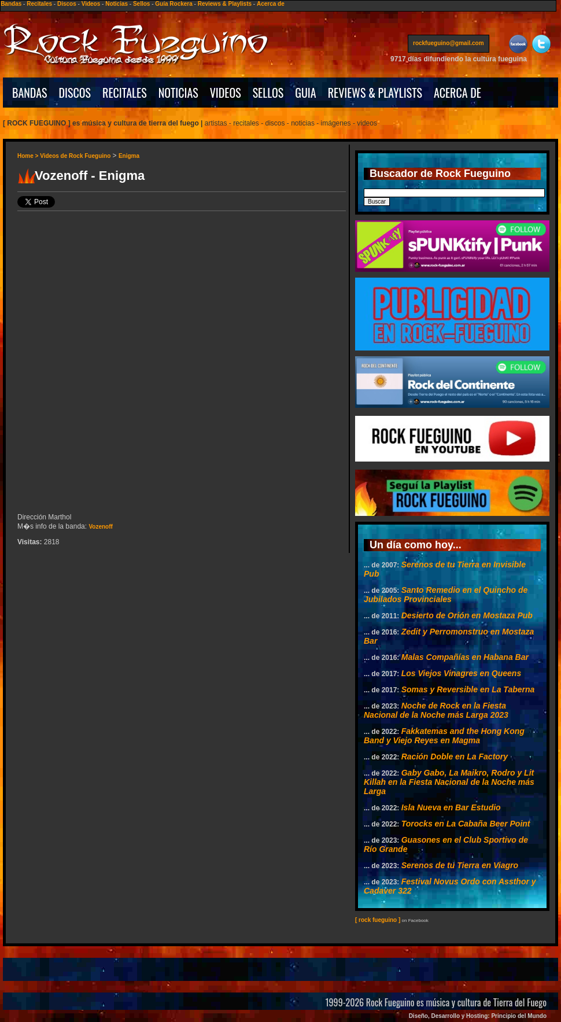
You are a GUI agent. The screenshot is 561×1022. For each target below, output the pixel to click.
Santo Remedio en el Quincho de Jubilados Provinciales (445, 594)
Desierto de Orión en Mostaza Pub (467, 615)
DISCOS (75, 92)
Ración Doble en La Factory (454, 756)
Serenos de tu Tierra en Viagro (459, 865)
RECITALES (124, 92)
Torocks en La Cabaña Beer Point (465, 823)
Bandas (11, 4)
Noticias (116, 4)
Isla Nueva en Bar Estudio (451, 807)
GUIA (305, 92)
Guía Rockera (173, 4)
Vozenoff (100, 526)
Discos (66, 4)
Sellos (141, 4)
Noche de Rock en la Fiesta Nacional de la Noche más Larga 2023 (436, 710)
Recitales (39, 4)
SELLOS (268, 92)
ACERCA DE (457, 92)
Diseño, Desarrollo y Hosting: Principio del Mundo (478, 1016)
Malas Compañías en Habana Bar (465, 657)
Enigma (129, 156)
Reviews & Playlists (225, 4)
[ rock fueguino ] (377, 920)
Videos (91, 4)
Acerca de (271, 4)
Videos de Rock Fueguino (75, 156)
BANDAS (29, 92)
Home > (28, 156)
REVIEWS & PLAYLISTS (375, 92)
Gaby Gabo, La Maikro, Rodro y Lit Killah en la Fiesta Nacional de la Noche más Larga (449, 782)
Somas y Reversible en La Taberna (468, 689)
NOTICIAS (178, 92)
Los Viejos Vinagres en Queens (461, 673)
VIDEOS (225, 92)
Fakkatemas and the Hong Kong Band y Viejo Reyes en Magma (444, 735)
